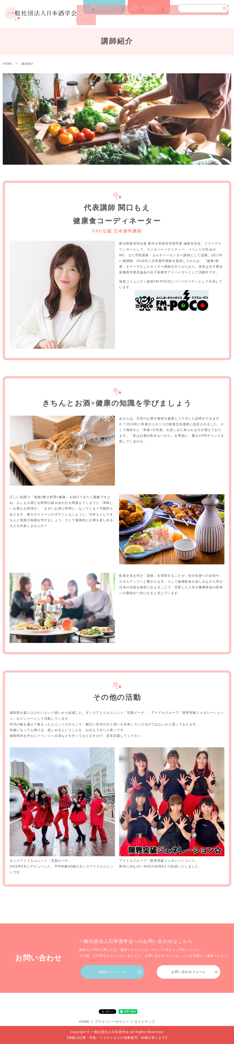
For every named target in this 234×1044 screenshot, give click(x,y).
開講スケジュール (104, 7)
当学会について (105, 14)
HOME (83, 14)
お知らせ (85, 21)
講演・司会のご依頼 (173, 14)
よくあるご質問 (204, 14)
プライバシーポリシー (112, 1021)
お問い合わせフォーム (149, 7)
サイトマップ (144, 1021)
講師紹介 (127, 14)
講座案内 (144, 14)
